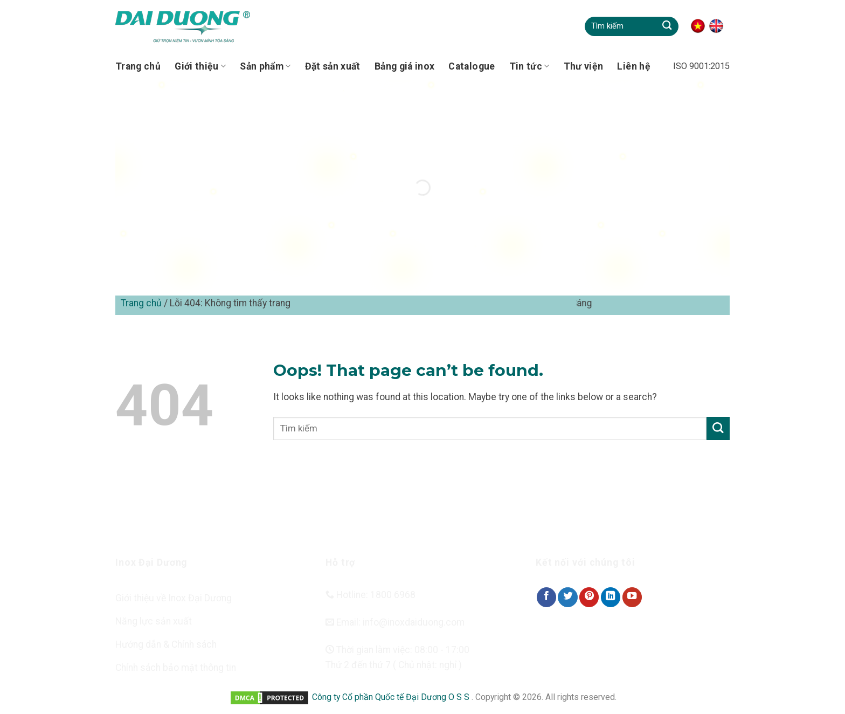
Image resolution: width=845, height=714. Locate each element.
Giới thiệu (200, 66)
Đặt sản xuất (333, 66)
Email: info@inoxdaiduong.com (395, 622)
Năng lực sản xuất (153, 621)
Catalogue (471, 66)
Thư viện (584, 66)
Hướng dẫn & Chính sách (166, 644)
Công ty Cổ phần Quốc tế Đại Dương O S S (392, 697)
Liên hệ (633, 66)
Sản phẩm (265, 66)
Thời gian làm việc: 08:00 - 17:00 (397, 649)
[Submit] (667, 26)
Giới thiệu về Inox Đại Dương (173, 598)
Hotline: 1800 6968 (370, 594)
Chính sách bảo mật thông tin (175, 667)
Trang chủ (138, 66)
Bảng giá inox (405, 66)
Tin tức (529, 66)
